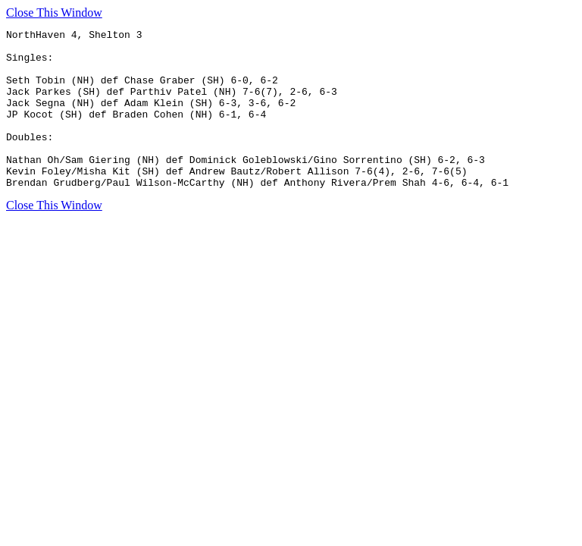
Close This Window (54, 12)
